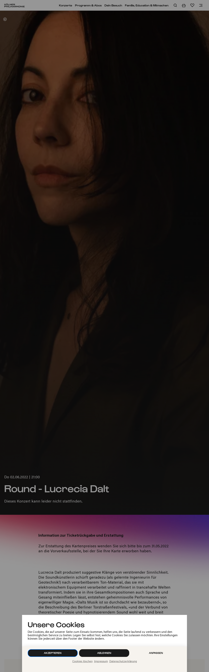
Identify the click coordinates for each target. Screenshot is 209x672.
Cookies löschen (82, 661)
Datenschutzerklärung (123, 661)
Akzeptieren (52, 652)
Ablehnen (104, 652)
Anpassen (156, 652)
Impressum (101, 661)
